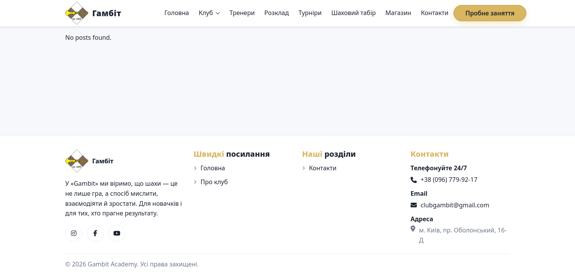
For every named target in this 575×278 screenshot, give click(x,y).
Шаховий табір (353, 12)
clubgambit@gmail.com (450, 205)
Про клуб (214, 182)
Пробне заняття (489, 13)
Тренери (242, 12)
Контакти (434, 12)
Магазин (398, 12)
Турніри (309, 12)
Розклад (276, 12)
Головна (176, 12)
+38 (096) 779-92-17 (444, 179)
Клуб (206, 12)
